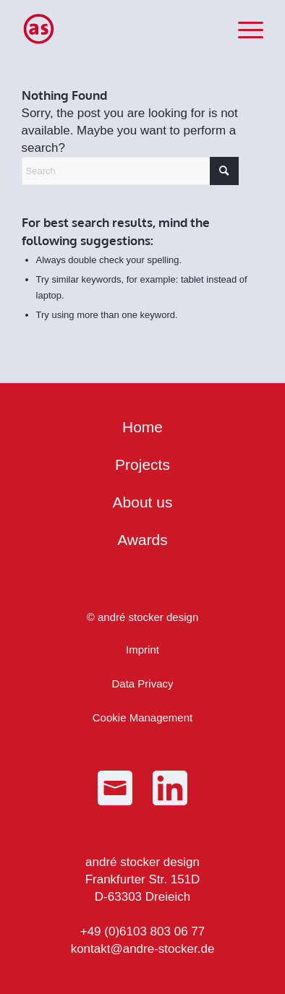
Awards (142, 539)
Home (142, 427)
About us (143, 502)
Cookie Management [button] (142, 717)
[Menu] (243, 29)
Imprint (142, 649)
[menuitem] (243, 29)
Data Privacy (142, 683)
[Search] (130, 171)
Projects (142, 464)
